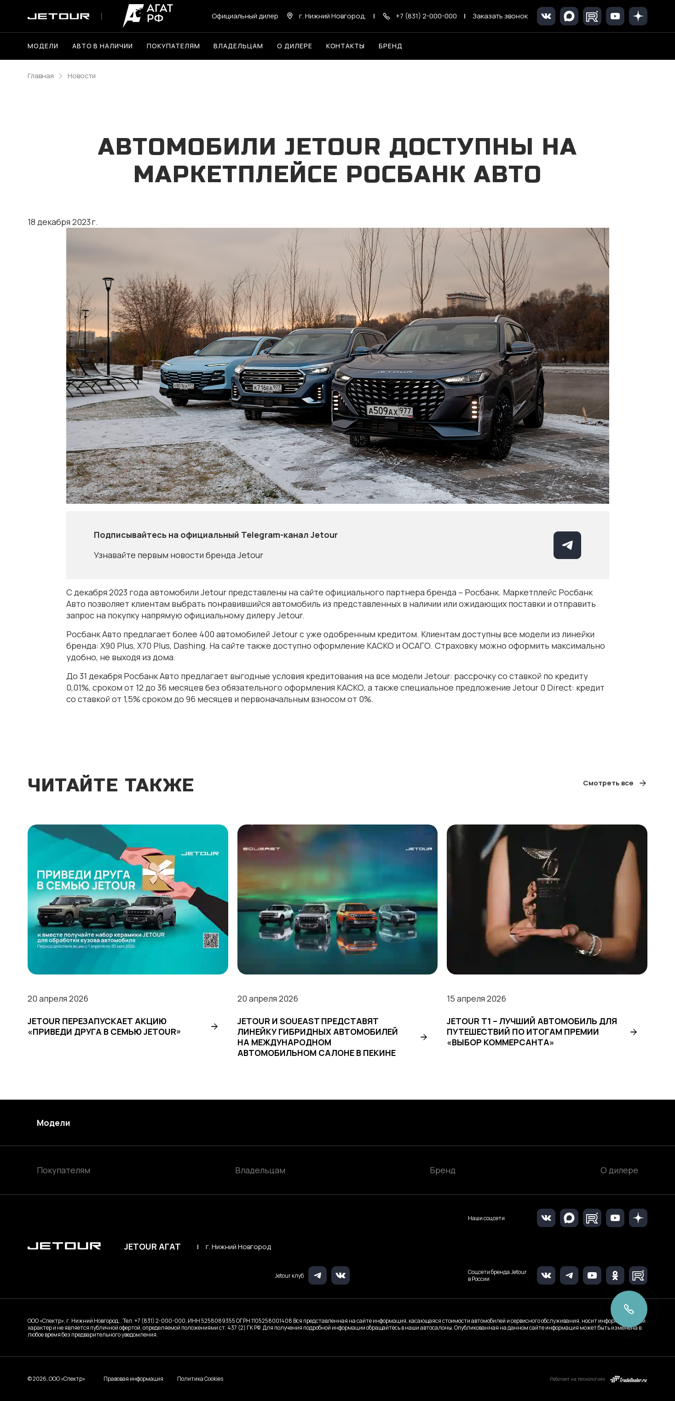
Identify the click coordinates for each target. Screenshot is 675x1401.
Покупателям (63, 1170)
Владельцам (260, 1170)
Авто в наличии (102, 45)
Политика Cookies (200, 1379)
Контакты (345, 45)
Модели (53, 1122)
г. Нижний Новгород (238, 1246)
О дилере (294, 45)
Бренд (443, 1170)
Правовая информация (133, 1378)
